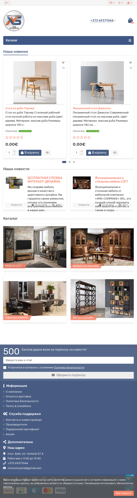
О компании (14, 391)
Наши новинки (15, 52)
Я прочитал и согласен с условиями (43, 367)
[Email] (68, 360)
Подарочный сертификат (22, 429)
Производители (16, 424)
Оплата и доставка (18, 396)
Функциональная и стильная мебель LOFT (111, 180)
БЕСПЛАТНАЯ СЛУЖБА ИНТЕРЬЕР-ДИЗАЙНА (45, 180)
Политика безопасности (22, 401)
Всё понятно (124, 493)
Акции (10, 434)
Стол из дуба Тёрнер (19, 108)
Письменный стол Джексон (92, 108)
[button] (64, 163)
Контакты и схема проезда (24, 419)
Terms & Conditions (18, 406)
